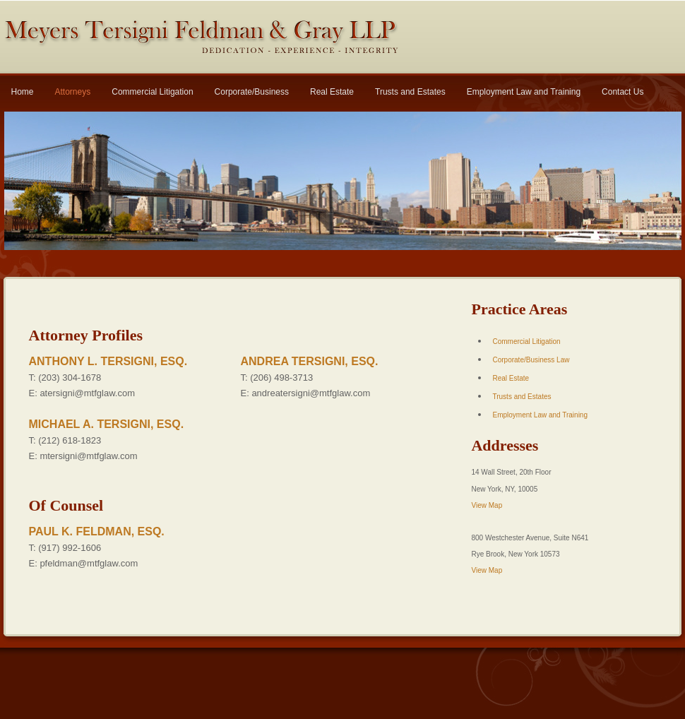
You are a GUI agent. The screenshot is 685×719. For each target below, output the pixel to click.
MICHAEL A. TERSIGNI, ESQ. (106, 424)
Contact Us (622, 92)
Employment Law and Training (523, 92)
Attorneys (73, 92)
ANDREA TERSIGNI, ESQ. (310, 361)
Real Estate (332, 92)
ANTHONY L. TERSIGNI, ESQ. (108, 361)
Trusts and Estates (410, 92)
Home (22, 92)
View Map (486, 505)
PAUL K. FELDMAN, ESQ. (97, 531)
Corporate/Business (252, 92)
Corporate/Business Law (530, 360)
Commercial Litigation (152, 92)
